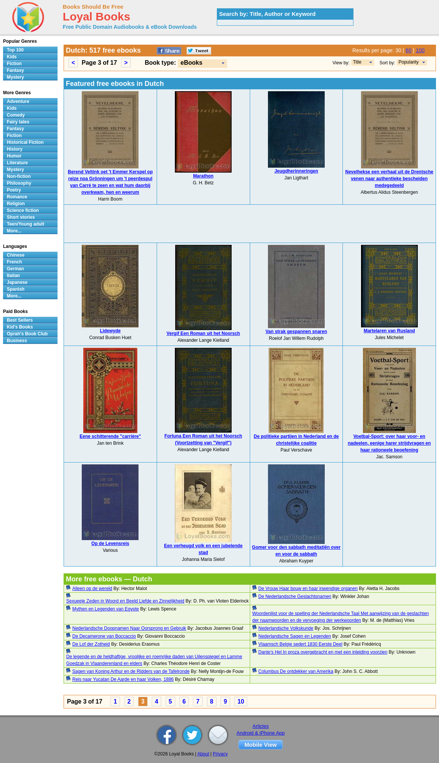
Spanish (16, 289)
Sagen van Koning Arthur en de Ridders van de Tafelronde (131, 671)
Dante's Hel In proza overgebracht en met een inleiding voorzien (323, 652)
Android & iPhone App (261, 733)
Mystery (15, 77)
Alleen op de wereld (92, 588)
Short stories (21, 217)
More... (14, 231)
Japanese (17, 282)
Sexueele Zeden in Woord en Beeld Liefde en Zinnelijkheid (125, 601)
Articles (260, 726)
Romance (17, 196)
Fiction (14, 63)
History (14, 149)
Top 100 (15, 50)
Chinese (16, 255)
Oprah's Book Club (27, 333)
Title (357, 62)
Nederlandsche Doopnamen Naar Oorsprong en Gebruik (129, 628)
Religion (16, 203)
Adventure (18, 101)
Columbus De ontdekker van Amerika (295, 671)
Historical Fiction (25, 142)
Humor (14, 156)
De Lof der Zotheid (91, 644)
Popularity (409, 62)
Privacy (220, 754)
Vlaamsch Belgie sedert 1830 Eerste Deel (300, 644)
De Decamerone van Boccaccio (104, 636)
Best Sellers (20, 320)
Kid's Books (20, 327)
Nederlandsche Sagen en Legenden (294, 636)
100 (420, 50)
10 (240, 701)
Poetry (14, 190)
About (203, 754)
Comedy (16, 115)
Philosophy (19, 183)
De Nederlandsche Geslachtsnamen (295, 596)
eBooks (191, 62)
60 (409, 50)
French (14, 262)
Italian (13, 275)
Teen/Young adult (25, 224)
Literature (17, 162)
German (15, 268)
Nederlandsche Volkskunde (285, 628)
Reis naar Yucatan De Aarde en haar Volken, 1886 (123, 679)
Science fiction (23, 210)
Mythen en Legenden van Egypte (105, 609)
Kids (12, 56)
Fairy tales (18, 122)
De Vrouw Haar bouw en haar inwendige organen (308, 588)
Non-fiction (19, 176)
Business (17, 340)
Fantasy (15, 70)
